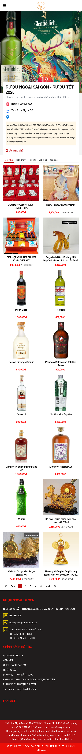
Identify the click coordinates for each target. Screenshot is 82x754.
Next (48, 586)
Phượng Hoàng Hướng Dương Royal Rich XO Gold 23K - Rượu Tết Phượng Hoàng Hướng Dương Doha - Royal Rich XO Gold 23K (60, 573)
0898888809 (15, 615)
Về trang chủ (14, 150)
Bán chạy (21, 160)
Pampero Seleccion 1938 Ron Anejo (60, 364)
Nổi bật (32, 160)
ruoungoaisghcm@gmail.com (20, 622)
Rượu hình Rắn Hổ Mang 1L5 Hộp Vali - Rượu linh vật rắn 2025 (60, 259)
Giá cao (54, 160)
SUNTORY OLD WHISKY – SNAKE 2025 (21, 206)
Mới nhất (9, 160)
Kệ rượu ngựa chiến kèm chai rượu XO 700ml (60, 521)
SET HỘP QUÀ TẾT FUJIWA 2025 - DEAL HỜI (21, 259)
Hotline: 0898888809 (22, 104)
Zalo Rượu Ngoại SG (22, 110)
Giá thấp (43, 160)
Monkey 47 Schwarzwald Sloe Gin (21, 468)
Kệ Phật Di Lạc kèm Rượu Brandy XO (21, 573)
